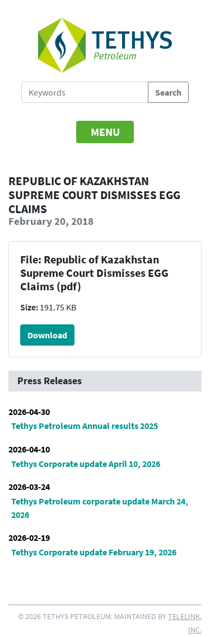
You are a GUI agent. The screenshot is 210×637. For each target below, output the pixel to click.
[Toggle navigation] (105, 132)
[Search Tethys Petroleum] (84, 92)
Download (47, 335)
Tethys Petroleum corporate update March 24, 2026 (99, 508)
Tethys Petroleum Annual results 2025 (84, 425)
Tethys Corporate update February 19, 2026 (93, 552)
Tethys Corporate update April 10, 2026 (85, 463)
